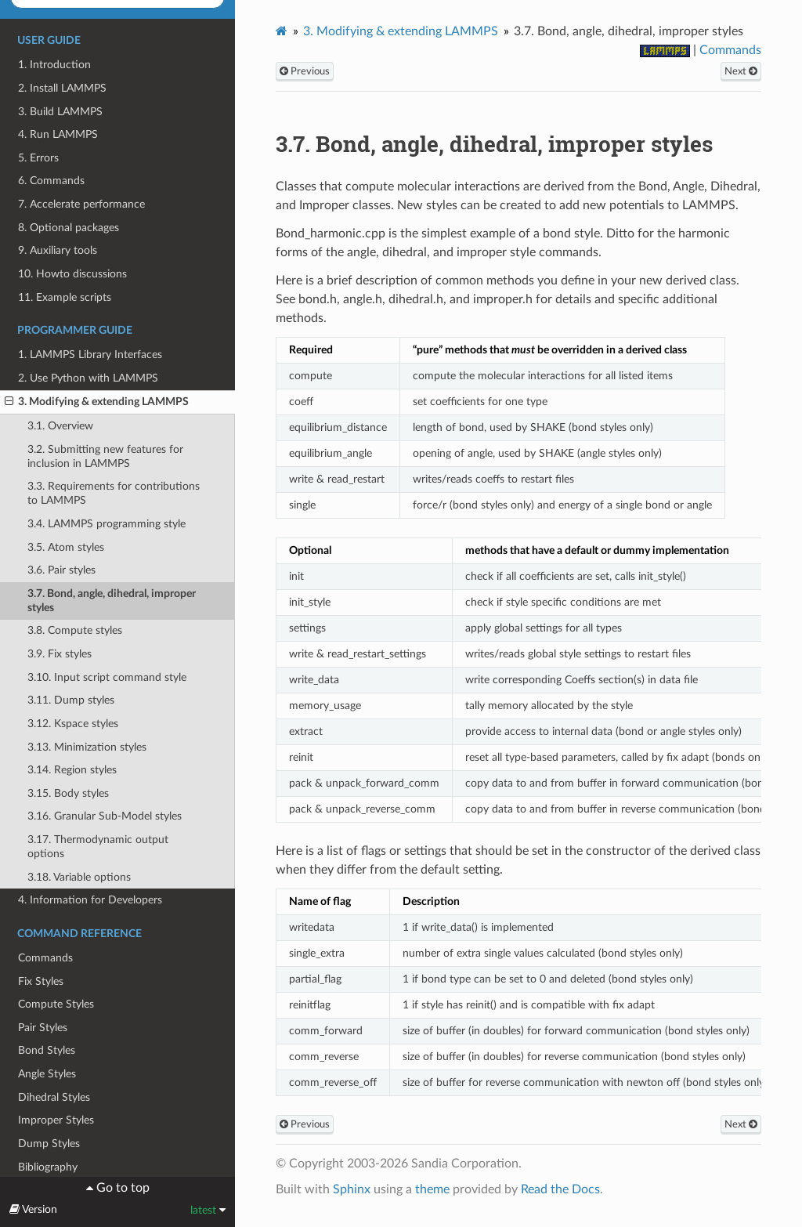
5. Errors (38, 158)
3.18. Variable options (79, 877)
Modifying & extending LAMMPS (400, 31)
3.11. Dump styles (70, 700)
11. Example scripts (64, 297)
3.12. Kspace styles (72, 723)
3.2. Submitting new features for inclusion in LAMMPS (105, 456)
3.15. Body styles (68, 793)
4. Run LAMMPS (58, 134)
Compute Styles (56, 1004)
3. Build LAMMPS (60, 112)
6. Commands (51, 180)
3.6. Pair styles (61, 570)
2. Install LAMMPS (62, 88)
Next (740, 71)
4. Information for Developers (90, 900)
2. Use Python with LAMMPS (88, 378)
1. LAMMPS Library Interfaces (90, 354)
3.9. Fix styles (59, 654)
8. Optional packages (68, 227)
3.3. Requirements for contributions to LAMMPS (113, 493)
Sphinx (351, 1189)
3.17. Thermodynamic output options (97, 847)
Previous (305, 71)
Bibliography (48, 1167)
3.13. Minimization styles (86, 747)
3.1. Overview (60, 426)
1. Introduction (54, 65)
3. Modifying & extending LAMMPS (97, 402)
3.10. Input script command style (106, 677)
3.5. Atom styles (65, 547)
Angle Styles (47, 1074)
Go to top (121, 1188)
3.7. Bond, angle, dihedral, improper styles (111, 601)
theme (432, 1189)
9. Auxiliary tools (57, 250)
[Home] (281, 31)
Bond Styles (46, 1050)
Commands (45, 958)
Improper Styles (56, 1120)
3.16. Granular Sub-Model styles (104, 816)
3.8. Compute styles (74, 630)
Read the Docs (560, 1189)
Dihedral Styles (54, 1097)
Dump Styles (49, 1143)
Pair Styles (42, 1027)
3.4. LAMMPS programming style (106, 524)
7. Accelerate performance (81, 204)
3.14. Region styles (72, 770)
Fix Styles (40, 981)
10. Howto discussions (72, 274)
